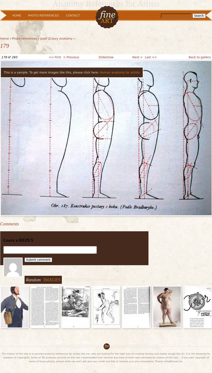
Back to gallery (200, 57)
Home (4, 38)
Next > (137, 57)
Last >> (151, 57)
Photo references (24, 38)
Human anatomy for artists (120, 72)
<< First (55, 57)
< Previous (71, 57)
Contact (73, 15)
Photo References (43, 15)
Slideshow (106, 57)
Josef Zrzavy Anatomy (56, 38)
